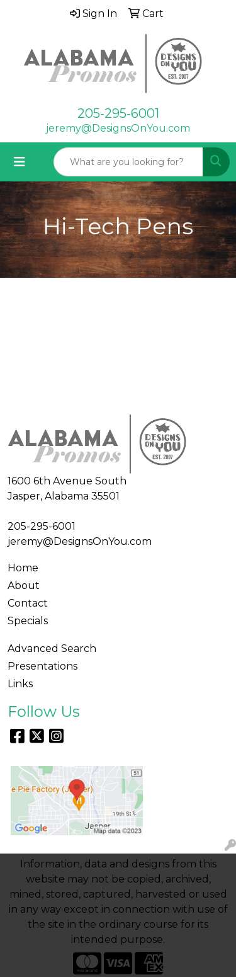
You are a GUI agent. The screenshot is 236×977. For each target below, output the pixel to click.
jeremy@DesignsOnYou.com (118, 128)
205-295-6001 (118, 113)
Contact (28, 603)
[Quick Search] (128, 161)
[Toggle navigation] (19, 162)
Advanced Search (52, 648)
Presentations (42, 666)
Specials (28, 621)
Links (20, 684)
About (24, 585)
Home (23, 568)
